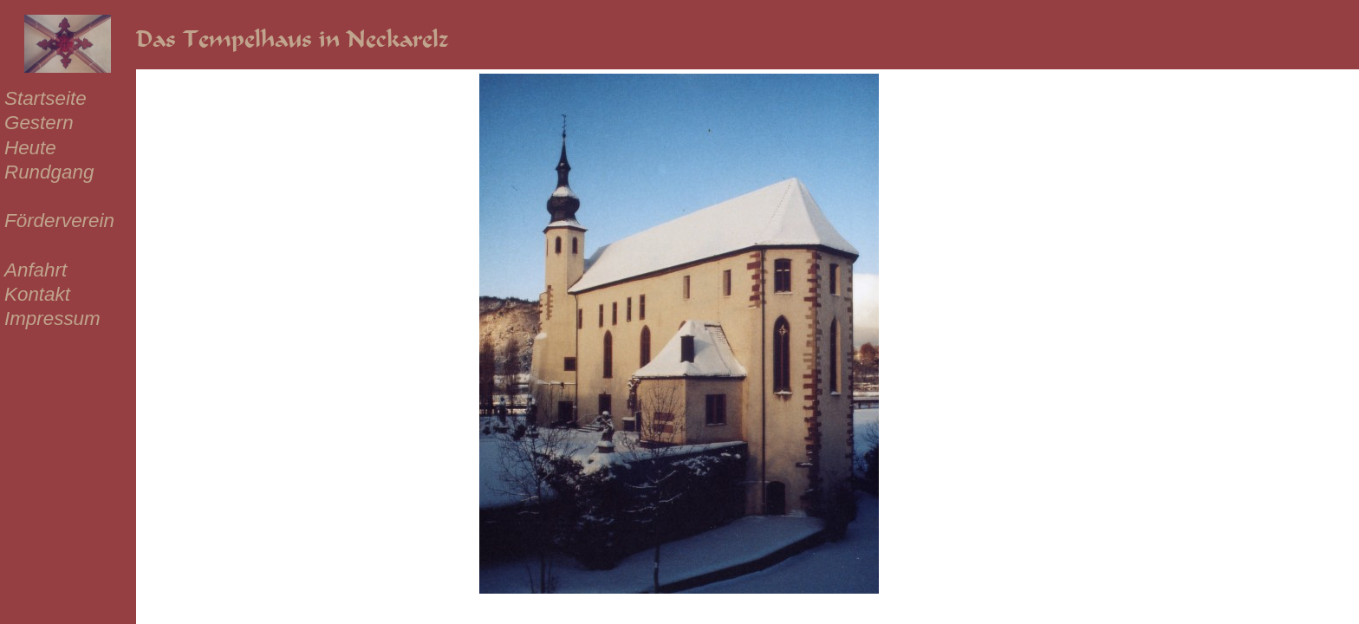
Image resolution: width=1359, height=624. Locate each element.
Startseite (45, 98)
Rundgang (49, 172)
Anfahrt (35, 270)
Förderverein (59, 220)
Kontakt (37, 294)
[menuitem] (59, 99)
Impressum (52, 318)
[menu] (59, 209)
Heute (30, 148)
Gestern (39, 122)
